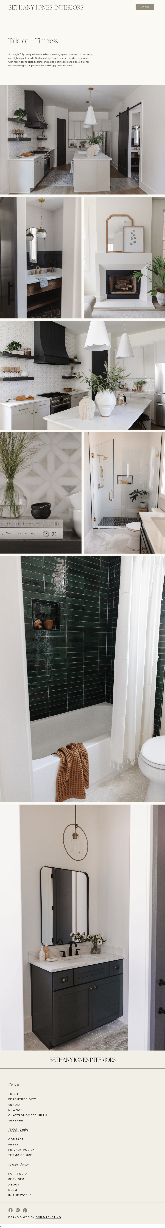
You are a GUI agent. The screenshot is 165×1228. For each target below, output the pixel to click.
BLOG (12, 1189)
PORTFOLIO (17, 1173)
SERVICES (16, 1179)
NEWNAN (15, 1109)
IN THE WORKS (20, 1195)
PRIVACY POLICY (21, 1149)
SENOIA (14, 1104)
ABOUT (14, 1184)
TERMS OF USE (20, 1155)
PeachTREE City (22, 1099)
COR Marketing (48, 1217)
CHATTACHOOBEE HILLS (27, 1115)
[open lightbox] (82, 140)
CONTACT (16, 1139)
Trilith (14, 1093)
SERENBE (16, 1120)
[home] (46, 7)
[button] (144, 7)
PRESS (13, 1144)
